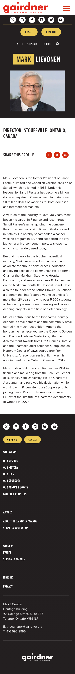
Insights (8, 577)
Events (7, 552)
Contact (47, 44)
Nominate (51, 32)
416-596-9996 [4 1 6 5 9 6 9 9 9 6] (16, 631)
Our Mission (10, 461)
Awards (8, 512)
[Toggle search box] (57, 44)
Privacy (8, 586)
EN (17, 44)
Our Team (8, 474)
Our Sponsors (12, 480)
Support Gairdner (14, 559)
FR (22, 44)
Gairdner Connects (15, 494)
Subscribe (32, 44)
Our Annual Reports (15, 487)
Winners (8, 546)
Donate (29, 32)
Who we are (10, 452)
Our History (10, 467)
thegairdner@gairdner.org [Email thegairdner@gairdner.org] (24, 626)
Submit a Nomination (15, 528)
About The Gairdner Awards (20, 521)
